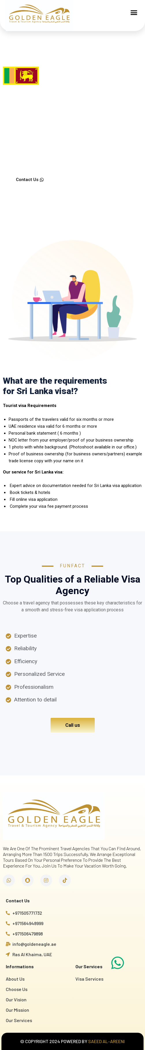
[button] (134, 12)
